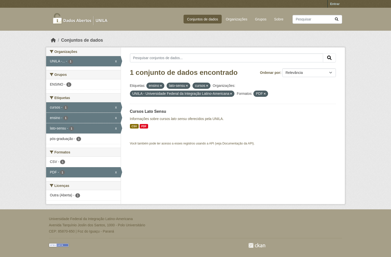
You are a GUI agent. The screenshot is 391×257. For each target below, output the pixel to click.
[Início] (53, 40)
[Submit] (337, 19)
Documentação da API (237, 143)
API (211, 143)
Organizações (236, 19)
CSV (134, 126)
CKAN (256, 245)
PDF (143, 126)
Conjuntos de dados (202, 19)
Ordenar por (270, 73)
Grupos (261, 19)
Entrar (335, 4)
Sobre (278, 19)
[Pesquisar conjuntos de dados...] (317, 19)
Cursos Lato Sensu (148, 111)
